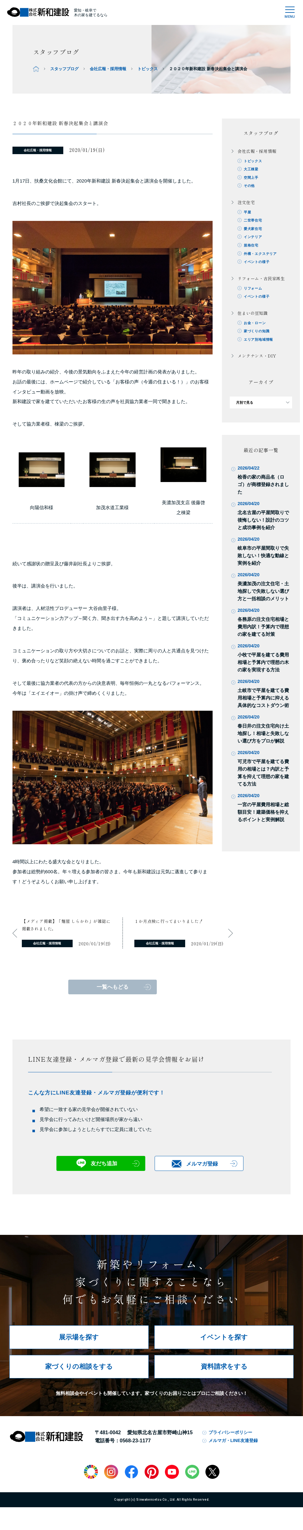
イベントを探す (224, 1337)
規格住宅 (251, 246)
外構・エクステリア (260, 254)
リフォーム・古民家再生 (261, 279)
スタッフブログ (64, 68)
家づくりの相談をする (79, 1366)
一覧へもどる (112, 987)
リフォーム (253, 289)
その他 (249, 186)
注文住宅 (246, 203)
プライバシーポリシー (230, 1432)
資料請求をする (224, 1366)
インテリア (253, 237)
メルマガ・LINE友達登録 (233, 1440)
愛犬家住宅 (253, 229)
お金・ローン (255, 324)
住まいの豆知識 (253, 314)
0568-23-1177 (135, 1440)
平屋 (247, 212)
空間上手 (251, 177)
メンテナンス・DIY (257, 357)
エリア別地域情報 (258, 340)
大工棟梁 (251, 169)
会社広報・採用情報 (108, 68)
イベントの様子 (257, 262)
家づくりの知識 (257, 332)
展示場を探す (79, 1337)
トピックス (147, 68)
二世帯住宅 (253, 221)
